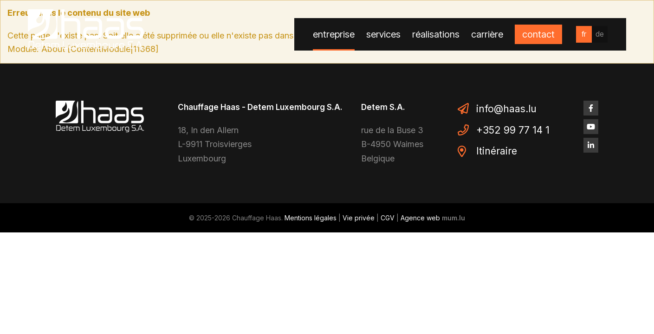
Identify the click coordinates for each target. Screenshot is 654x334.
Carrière (487, 34)
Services (383, 34)
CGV (388, 218)
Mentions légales (311, 218)
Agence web (420, 218)
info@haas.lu (506, 109)
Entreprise (334, 34)
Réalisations (436, 34)
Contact (538, 34)
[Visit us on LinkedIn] (590, 145)
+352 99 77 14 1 (513, 130)
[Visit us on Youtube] (590, 126)
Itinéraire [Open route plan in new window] (496, 151)
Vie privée (359, 218)
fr (584, 34)
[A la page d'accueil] (86, 30)
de (600, 34)
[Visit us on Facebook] (590, 108)
